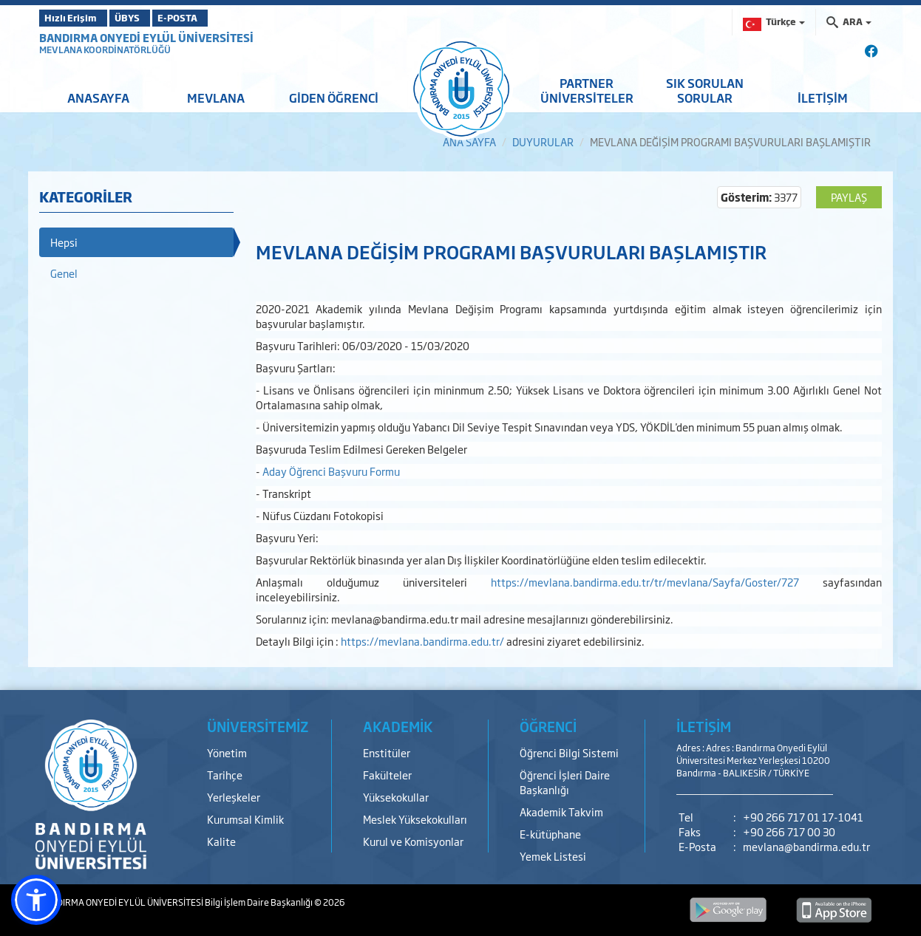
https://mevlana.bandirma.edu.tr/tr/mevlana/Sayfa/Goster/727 (645, 582)
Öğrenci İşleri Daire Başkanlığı (565, 782)
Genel (64, 273)
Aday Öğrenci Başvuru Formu (331, 471)
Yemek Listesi (553, 856)
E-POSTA (217, 17)
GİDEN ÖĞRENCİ (333, 97)
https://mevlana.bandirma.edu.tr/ (423, 641)
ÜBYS (147, 17)
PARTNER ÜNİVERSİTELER (586, 90)
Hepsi (64, 242)
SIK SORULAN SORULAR (705, 90)
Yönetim (227, 752)
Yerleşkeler (233, 797)
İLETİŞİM (823, 97)
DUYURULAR (543, 141)
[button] (36, 899)
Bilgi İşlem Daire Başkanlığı (259, 902)
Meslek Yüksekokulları (415, 819)
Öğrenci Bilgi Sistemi (569, 752)
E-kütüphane (550, 833)
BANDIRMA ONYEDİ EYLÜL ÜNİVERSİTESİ (146, 37)
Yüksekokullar (396, 797)
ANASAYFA (98, 97)
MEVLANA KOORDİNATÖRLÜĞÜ (105, 49)
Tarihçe (224, 774)
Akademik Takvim (561, 811)
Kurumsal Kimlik (245, 819)
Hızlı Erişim (76, 17)
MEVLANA (216, 97)
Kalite (221, 841)
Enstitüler (386, 752)
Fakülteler (387, 774)
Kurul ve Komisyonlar (413, 841)
